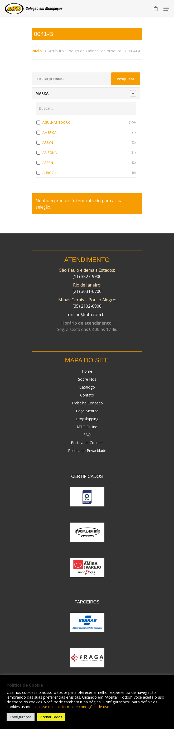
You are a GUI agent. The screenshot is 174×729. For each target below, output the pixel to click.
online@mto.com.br (87, 314)
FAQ (87, 434)
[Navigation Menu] (166, 8)
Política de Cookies (87, 442)
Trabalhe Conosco (87, 402)
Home (87, 371)
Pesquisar (125, 78)
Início (37, 50)
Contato (87, 395)
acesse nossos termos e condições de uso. (72, 706)
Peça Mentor (87, 410)
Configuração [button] (20, 716)
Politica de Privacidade (87, 450)
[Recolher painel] (133, 93)
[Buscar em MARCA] (86, 108)
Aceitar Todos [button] (51, 716)
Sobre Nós (87, 379)
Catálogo (87, 387)
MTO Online (87, 426)
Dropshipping (87, 418)
